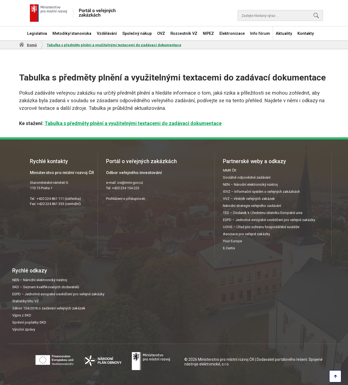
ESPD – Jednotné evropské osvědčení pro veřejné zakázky (269, 220)
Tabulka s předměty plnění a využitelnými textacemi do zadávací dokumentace (133, 123)
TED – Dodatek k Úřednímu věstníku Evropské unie (262, 213)
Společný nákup (137, 33)
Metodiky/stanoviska (71, 33)
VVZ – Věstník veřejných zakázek (249, 199)
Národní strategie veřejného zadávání (252, 206)
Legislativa (37, 33)
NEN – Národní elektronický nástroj (250, 184)
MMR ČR (229, 170)
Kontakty (305, 33)
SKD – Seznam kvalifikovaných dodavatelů (45, 287)
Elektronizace (232, 33)
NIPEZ (208, 33)
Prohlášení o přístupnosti (125, 199)
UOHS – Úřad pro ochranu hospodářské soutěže (261, 227)
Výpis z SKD (21, 315)
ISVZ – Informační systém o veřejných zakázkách (261, 192)
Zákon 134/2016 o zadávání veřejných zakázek (48, 308)
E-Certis (229, 248)
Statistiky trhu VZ (25, 301)
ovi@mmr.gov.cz (130, 183)
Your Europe (232, 241)
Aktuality (284, 33)
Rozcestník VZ (183, 33)
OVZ (161, 33)
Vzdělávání (107, 33)
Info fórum (260, 33)
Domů (32, 45)
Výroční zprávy (23, 329)
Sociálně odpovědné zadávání (247, 177)
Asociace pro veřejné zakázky (246, 234)
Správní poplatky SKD (29, 322)
